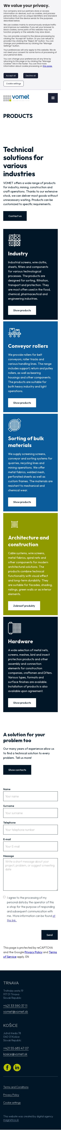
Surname (8, 805)
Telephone (9, 822)
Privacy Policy (33, 952)
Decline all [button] (31, 75)
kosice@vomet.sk (15, 1054)
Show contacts (17, 769)
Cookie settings (13, 83)
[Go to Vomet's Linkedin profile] (17, 1067)
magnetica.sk (11, 1120)
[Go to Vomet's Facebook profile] (7, 1067)
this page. (47, 66)
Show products (22, 310)
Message (8, 855)
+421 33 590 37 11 (15, 1006)
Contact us (15, 216)
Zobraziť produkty (24, 605)
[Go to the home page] (16, 98)
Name (6, 789)
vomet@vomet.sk (15, 1011)
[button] (53, 98)
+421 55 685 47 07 (16, 1048)
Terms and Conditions (15, 1087)
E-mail (7, 839)
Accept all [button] (11, 75)
